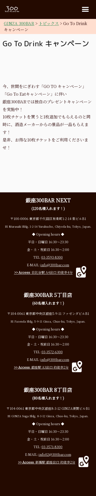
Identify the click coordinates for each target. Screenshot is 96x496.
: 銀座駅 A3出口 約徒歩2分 (41, 367)
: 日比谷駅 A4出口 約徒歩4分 (43, 272)
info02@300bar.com (55, 454)
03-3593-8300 (52, 257)
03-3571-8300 (51, 446)
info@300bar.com (54, 264)
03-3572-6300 (52, 351)
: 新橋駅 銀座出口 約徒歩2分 (46, 462)
